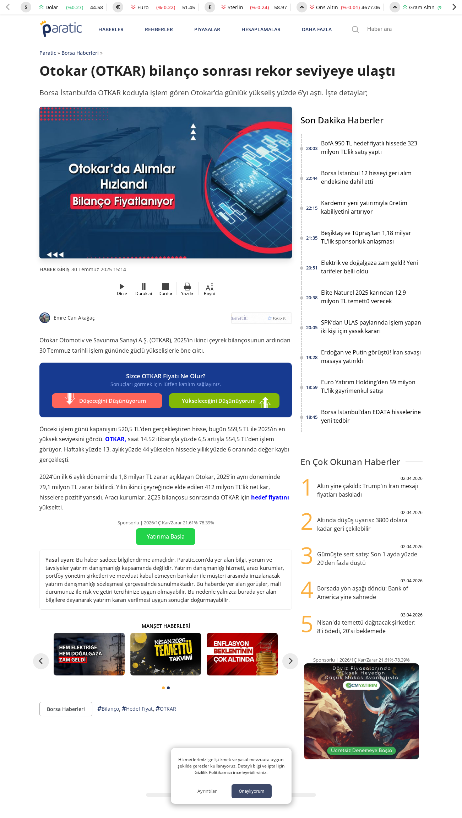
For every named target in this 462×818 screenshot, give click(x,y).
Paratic (47, 52)
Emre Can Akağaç (74, 317)
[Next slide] (454, 7)
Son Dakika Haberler (342, 120)
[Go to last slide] (41, 661)
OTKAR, (115, 439)
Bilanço (108, 709)
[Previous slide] (7, 7)
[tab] (163, 687)
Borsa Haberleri (80, 52)
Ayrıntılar (207, 791)
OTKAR (166, 709)
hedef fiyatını (270, 497)
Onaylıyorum (251, 791)
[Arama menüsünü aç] (355, 29)
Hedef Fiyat (137, 709)
